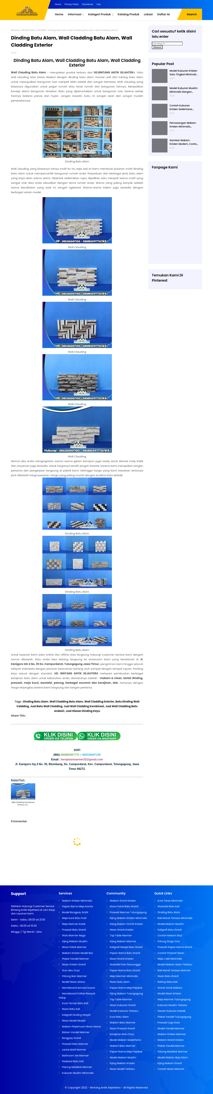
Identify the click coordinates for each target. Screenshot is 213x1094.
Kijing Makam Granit (169, 1063)
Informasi (74, 14)
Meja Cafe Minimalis (169, 958)
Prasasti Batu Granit (73, 929)
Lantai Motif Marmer (73, 1049)
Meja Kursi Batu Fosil (73, 918)
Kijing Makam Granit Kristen (126, 924)
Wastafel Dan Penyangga (125, 964)
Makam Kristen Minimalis (76, 900)
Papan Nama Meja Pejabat (125, 988)
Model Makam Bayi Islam (172, 1057)
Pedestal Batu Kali (72, 1061)
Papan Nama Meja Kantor (77, 906)
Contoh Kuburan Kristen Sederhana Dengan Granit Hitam (183, 107)
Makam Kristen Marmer (171, 1034)
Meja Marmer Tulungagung (174, 999)
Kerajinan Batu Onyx (121, 1034)
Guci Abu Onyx (70, 970)
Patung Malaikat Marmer (76, 1067)
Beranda (15, 30)
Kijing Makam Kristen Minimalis (128, 918)
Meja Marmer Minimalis (123, 976)
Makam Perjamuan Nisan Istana (81, 1026)
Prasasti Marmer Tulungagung (127, 912)
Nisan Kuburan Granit (122, 1005)
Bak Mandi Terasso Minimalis (174, 918)
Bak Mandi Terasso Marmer (173, 970)
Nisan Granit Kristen (121, 929)
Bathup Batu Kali (167, 982)
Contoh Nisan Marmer (170, 1069)
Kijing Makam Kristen (122, 1063)
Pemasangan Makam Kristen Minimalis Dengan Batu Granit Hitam (183, 124)
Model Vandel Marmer (170, 1028)
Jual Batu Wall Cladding (46, 706)
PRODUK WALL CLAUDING (33, 30)
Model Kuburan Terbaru (123, 1011)
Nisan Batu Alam (119, 982)
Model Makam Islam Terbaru (174, 964)
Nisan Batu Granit (168, 976)
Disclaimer (87, 4)
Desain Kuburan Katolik (171, 1011)
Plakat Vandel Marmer (75, 958)
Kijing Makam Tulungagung (126, 993)
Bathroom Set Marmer (75, 1055)
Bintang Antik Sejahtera (105, 1087)
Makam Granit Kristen (122, 900)
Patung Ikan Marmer (74, 976)
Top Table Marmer (120, 935)
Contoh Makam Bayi (169, 935)
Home (58, 4)
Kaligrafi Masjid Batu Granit (125, 947)
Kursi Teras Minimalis (170, 900)
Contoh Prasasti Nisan (170, 953)
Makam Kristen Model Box (77, 953)
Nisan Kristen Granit (73, 964)
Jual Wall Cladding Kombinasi (84, 706)
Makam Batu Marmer (122, 1022)
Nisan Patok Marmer (73, 947)
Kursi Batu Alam (119, 1017)
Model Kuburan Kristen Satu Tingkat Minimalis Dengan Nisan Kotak (183, 72)
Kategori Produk (99, 14)
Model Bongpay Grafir (74, 912)
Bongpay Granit (71, 1038)
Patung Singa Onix (168, 941)
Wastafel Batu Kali (168, 906)
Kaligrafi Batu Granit (169, 929)
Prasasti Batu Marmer (74, 1044)
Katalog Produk (128, 14)
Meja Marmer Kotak (73, 924)
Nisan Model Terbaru (122, 1069)
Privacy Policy (72, 4)
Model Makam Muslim (122, 1057)
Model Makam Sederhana (125, 1040)
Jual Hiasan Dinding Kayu (83, 711)
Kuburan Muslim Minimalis (77, 1073)
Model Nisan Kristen (169, 993)
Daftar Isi (163, 14)
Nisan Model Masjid (73, 1020)
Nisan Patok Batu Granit (123, 906)
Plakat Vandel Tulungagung (174, 1017)
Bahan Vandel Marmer (75, 1032)
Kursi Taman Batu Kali (74, 1003)
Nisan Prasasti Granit (122, 1028)
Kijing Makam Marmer (122, 941)
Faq (98, 4)
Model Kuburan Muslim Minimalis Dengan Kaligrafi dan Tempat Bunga (184, 90)
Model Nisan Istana (73, 982)
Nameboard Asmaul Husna (78, 988)
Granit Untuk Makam (169, 988)
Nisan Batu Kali (70, 1009)
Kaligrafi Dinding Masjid (75, 1015)
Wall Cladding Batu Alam (66, 701)
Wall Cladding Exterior (99, 701)
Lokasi (148, 14)
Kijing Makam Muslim (74, 941)
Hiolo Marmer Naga (73, 935)
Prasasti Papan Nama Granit (174, 947)
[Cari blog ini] (167, 43)
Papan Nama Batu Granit (124, 953)
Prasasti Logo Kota (168, 1022)
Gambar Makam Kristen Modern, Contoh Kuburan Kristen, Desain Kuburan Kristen (184, 142)
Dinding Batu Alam (35, 701)
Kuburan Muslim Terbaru (172, 1005)
